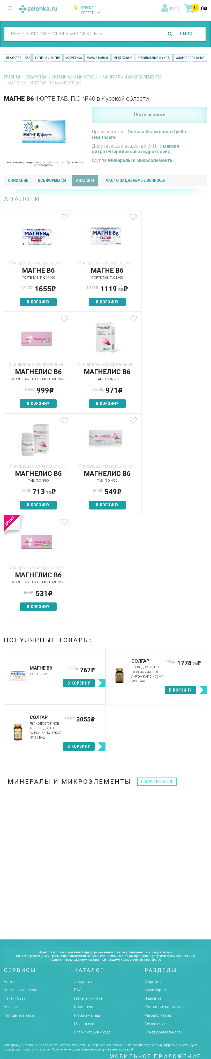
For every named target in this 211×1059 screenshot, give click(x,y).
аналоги (85, 180)
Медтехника (123, 58)
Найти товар (15, 897)
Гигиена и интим (88, 897)
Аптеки (10, 880)
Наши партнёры (158, 888)
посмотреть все (157, 680)
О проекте (153, 880)
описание (18, 180)
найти (185, 34)
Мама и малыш (98, 58)
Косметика (73, 58)
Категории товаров (20, 888)
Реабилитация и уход (154, 58)
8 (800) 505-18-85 (31, 966)
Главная (12, 77)
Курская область (88, 10)
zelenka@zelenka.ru (22, 996)
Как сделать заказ (19, 914)
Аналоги (11, 905)
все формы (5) (52, 180)
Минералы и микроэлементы (132, 77)
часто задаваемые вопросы (135, 180)
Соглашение (155, 922)
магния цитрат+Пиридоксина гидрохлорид (135, 148)
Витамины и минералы (74, 77)
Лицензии (153, 897)
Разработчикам (158, 914)
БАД (28, 58)
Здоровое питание (190, 58)
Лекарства (13, 58)
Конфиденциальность (164, 931)
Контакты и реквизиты (164, 905)
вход (174, 9)
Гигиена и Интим (47, 58)
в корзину (37, 302)
